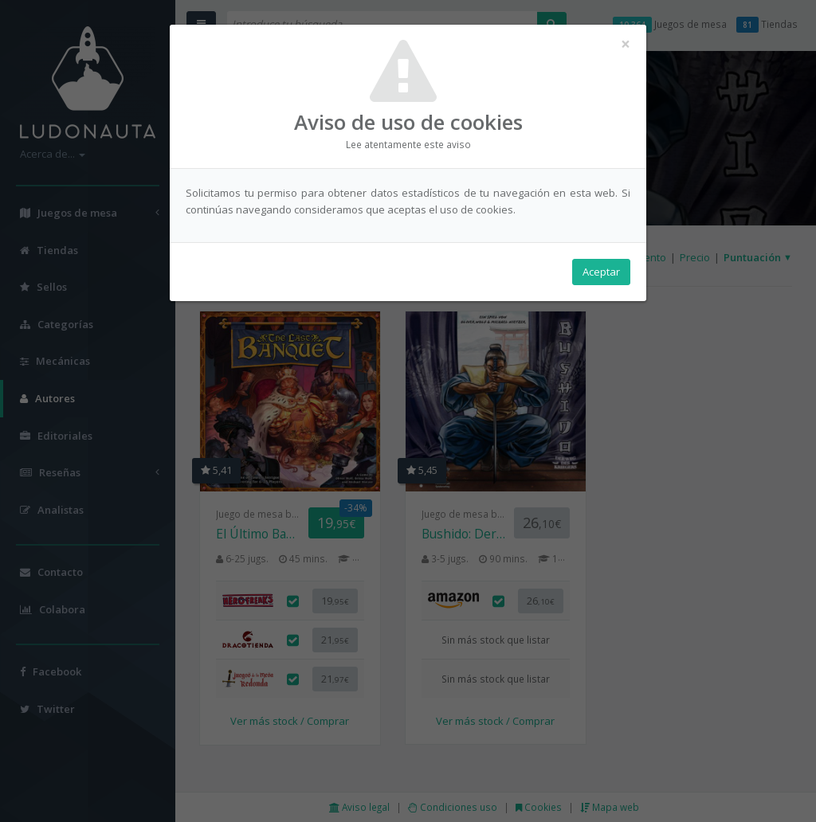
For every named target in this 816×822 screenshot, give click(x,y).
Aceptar (601, 271)
